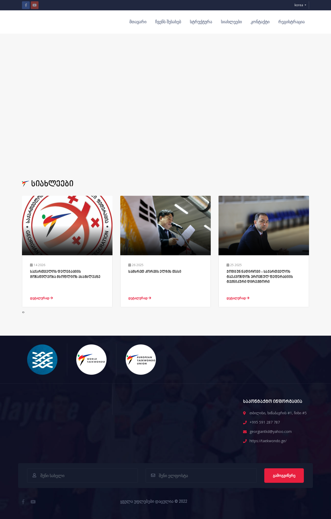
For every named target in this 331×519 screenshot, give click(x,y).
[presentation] (22, 312)
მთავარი (137, 21)
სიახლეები (231, 21)
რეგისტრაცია (291, 21)
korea (299, 5)
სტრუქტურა (201, 21)
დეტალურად (41, 298)
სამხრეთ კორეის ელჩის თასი (154, 272)
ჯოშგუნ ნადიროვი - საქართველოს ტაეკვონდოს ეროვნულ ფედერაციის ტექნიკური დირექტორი (260, 277)
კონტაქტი (260, 21)
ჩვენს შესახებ (168, 21)
